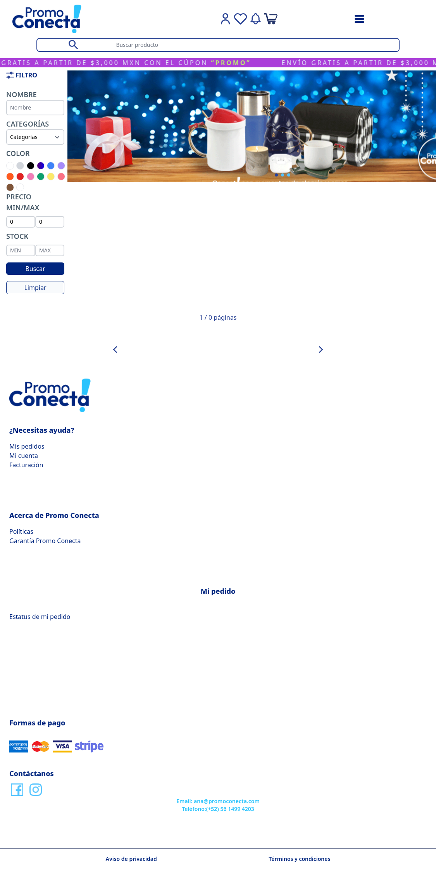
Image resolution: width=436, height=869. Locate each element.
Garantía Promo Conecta (45, 540)
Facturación (26, 465)
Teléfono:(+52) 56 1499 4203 (218, 808)
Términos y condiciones (299, 858)
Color (18, 153)
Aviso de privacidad (131, 858)
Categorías (27, 124)
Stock (17, 236)
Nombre (21, 94)
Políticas (21, 531)
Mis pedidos (26, 446)
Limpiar (35, 287)
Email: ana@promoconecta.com (218, 801)
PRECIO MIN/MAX (22, 202)
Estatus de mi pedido (39, 616)
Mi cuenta (23, 455)
